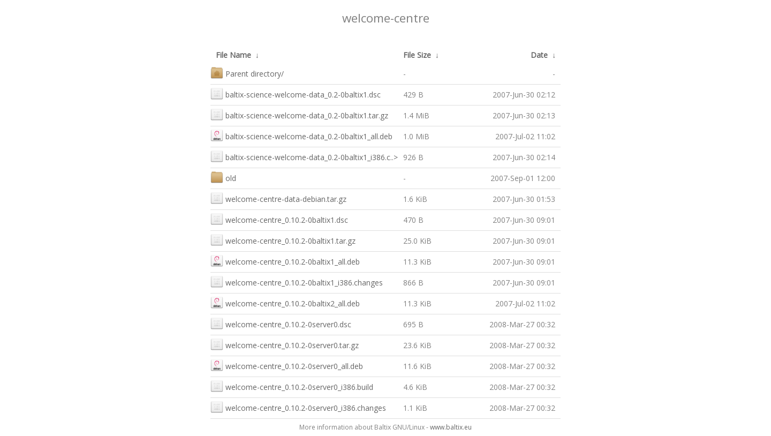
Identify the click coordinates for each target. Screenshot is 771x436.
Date (539, 55)
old (223, 177)
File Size (417, 55)
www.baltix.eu (451, 427)
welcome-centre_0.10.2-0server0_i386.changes (298, 407)
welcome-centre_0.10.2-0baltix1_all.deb (285, 260)
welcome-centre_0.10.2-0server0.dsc (280, 323)
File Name (233, 55)
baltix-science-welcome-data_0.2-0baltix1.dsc (295, 93)
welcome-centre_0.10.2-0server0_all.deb (286, 365)
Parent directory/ (247, 72)
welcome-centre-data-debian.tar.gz (278, 198)
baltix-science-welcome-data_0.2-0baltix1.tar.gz (299, 114)
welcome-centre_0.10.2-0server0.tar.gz (284, 344)
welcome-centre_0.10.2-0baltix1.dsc (279, 219)
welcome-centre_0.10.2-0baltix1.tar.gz (283, 240)
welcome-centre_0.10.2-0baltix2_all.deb (285, 302)
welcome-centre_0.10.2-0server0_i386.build (291, 386)
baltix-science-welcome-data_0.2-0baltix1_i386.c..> (304, 156)
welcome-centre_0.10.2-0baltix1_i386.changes (296, 281)
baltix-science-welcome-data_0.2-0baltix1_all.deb (301, 135)
